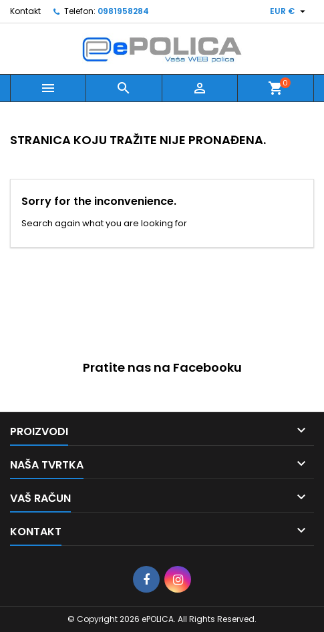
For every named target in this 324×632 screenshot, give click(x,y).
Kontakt (25, 11)
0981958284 (123, 11)
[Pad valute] (289, 11)
